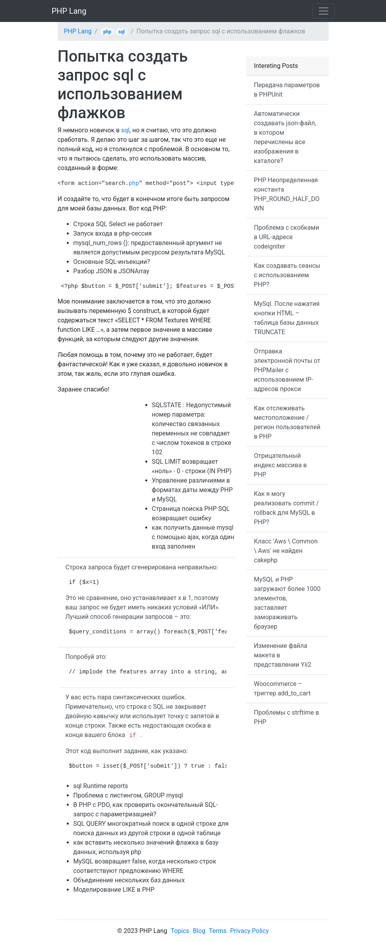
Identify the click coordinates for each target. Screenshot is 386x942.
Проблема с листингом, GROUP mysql (128, 795)
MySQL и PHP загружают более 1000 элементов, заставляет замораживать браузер (287, 603)
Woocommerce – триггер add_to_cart (282, 688)
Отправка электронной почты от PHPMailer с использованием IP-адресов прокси (287, 370)
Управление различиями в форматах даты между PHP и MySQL (192, 490)
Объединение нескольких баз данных (129, 880)
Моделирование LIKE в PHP (114, 889)
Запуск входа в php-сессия (112, 233)
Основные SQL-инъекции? (111, 261)
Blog (199, 931)
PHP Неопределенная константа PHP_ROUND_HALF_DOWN (287, 194)
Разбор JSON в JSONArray (111, 271)
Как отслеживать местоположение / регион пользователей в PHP (287, 422)
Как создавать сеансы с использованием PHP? (287, 275)
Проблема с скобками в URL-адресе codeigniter (286, 237)
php (107, 32)
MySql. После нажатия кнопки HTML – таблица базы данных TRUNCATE (287, 318)
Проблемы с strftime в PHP (286, 717)
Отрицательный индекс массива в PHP (280, 465)
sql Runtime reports (100, 786)
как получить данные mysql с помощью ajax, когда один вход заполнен (193, 537)
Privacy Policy (249, 931)
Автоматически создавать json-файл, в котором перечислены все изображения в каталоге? (285, 137)
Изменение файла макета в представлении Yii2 (282, 655)
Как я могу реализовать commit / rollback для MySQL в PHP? (286, 508)
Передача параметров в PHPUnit (287, 89)
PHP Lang (69, 11)
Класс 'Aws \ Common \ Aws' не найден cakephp (286, 551)
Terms (218, 931)
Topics (180, 931)
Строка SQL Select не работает (118, 224)
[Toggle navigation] (324, 11)
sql (122, 32)
